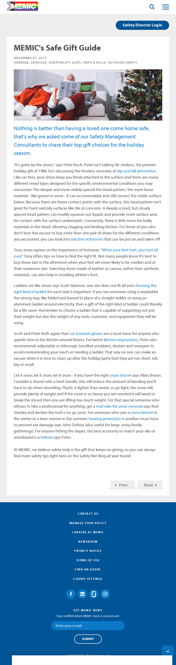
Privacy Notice (88, 551)
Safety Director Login (142, 25)
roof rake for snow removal (119, 406)
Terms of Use (88, 560)
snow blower (142, 412)
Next (148, 485)
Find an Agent (88, 569)
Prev (123, 485)
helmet (47, 437)
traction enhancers (87, 239)
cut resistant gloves (85, 333)
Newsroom (88, 541)
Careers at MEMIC (88, 532)
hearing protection (105, 418)
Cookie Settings (88, 579)
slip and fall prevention (136, 171)
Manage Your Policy (88, 523)
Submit (88, 639)
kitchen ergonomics (121, 339)
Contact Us (88, 513)
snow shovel (120, 375)
